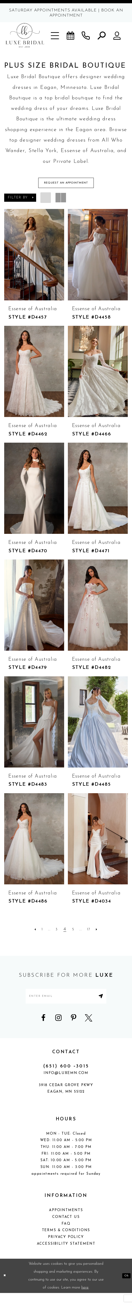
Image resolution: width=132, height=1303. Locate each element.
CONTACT (66, 1062)
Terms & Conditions (66, 1240)
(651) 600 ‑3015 (66, 1076)
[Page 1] (36, 933)
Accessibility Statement (66, 1254)
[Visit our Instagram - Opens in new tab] (58, 1028)
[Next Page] (105, 933)
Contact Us (66, 1227)
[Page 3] (55, 933)
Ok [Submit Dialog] (125, 1286)
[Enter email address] (66, 1003)
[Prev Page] (27, 933)
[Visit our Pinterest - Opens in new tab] (73, 1028)
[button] (55, 35)
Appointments (66, 1220)
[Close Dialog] (6, 1285)
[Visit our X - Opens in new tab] (88, 1028)
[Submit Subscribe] (115, 1003)
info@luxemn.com (66, 1083)
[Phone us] (86, 35)
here (85, 1298)
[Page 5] (73, 933)
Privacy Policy (66, 1247)
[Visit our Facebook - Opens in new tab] (43, 1028)
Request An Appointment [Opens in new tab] (66, 185)
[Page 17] (94, 933)
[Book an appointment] (70, 35)
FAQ (66, 1234)
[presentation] (34, 258)
